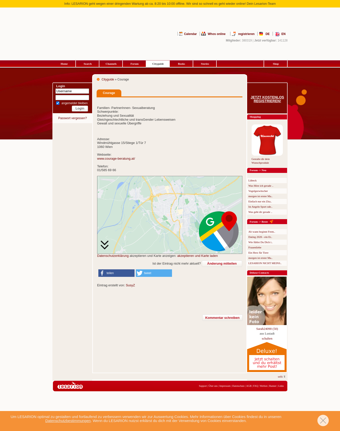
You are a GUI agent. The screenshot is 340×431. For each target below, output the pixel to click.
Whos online (216, 34)
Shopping (255, 116)
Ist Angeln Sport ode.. (260, 206)
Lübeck (252, 180)
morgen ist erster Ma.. (260, 196)
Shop (276, 63)
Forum (135, 63)
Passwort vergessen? (72, 118)
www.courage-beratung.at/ (116, 158)
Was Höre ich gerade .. (260, 185)
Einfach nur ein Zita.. (260, 201)
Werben (263, 386)
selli (281, 376)
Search (88, 63)
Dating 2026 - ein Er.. (260, 236)
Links (281, 386)
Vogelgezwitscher (258, 190)
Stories (205, 63)
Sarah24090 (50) (267, 329)
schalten (267, 338)
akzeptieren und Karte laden (197, 256)
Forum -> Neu (258, 170)
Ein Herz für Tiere (258, 252)
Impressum (224, 386)
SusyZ (130, 285)
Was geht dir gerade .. (260, 211)
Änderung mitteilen (222, 263)
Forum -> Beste (259, 221)
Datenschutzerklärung (113, 256)
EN (283, 34)
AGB (248, 386)
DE (268, 34)
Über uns (212, 386)
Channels (111, 63)
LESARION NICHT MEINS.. (265, 263)
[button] (116, 273)
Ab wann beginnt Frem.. (261, 231)
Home (64, 63)
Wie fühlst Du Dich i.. (260, 242)
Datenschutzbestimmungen (68, 421)
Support (203, 386)
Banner (272, 386)
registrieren (246, 34)
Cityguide (158, 63)
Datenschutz (238, 386)
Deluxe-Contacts (259, 272)
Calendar (190, 34)
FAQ (255, 386)
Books (181, 63)
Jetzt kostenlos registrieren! (267, 99)
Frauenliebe (254, 247)
